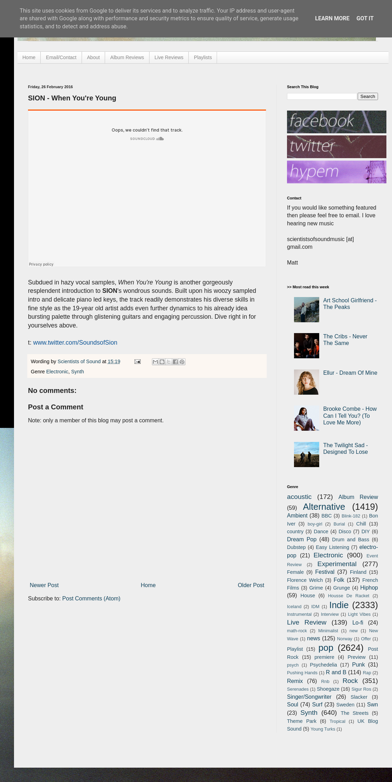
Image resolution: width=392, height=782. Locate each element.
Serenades (298, 689)
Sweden (345, 704)
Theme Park (301, 721)
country (295, 531)
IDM (315, 606)
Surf (317, 704)
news (313, 638)
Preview (356, 657)
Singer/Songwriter (309, 697)
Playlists (203, 57)
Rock (350, 680)
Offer (366, 638)
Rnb (325, 681)
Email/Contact (61, 57)
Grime (316, 588)
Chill (361, 524)
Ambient (297, 516)
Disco (344, 531)
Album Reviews (127, 57)
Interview (330, 614)
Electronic (57, 371)
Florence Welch (305, 580)
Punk (358, 665)
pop (326, 648)
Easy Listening (332, 547)
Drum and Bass (350, 539)
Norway (344, 638)
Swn (372, 704)
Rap (367, 672)
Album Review (358, 497)
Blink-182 (351, 516)
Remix (295, 681)
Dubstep (296, 547)
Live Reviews (169, 57)
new (354, 630)
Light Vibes (359, 614)
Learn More (332, 18)
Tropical (337, 721)
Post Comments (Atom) (91, 598)
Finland (358, 572)
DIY (366, 531)
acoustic (299, 496)
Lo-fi (357, 623)
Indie (339, 605)
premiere (325, 657)
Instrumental (299, 614)
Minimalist (328, 630)
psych (293, 665)
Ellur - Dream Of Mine (350, 373)
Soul (292, 704)
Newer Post (44, 585)
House (308, 595)
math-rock (297, 630)
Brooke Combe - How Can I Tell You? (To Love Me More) (350, 415)
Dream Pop (301, 539)
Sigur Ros (361, 689)
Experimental (337, 564)
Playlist (295, 649)
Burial (339, 524)
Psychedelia (323, 665)
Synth (77, 371)
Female (295, 572)
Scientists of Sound (80, 361)
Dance (321, 531)
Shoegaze (328, 689)
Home (28, 57)
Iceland (294, 606)
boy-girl (315, 524)
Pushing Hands (302, 672)
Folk (339, 580)
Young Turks (322, 729)
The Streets (355, 713)
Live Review (307, 622)
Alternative (324, 507)
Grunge (341, 588)
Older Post (251, 585)
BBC (326, 516)
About (93, 57)
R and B (336, 672)
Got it (364, 18)
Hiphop (369, 588)
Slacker (359, 697)
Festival (324, 572)
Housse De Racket (348, 595)
